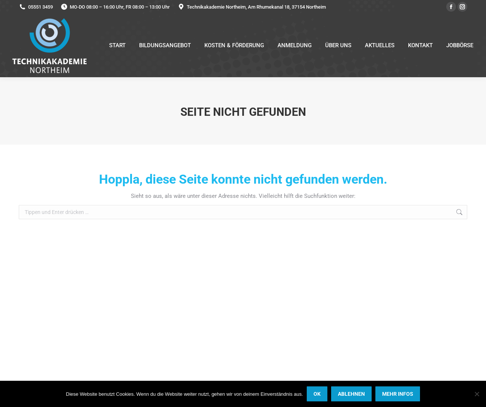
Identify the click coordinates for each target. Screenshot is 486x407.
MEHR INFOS (397, 394)
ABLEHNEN (351, 394)
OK (317, 394)
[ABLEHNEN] (476, 394)
